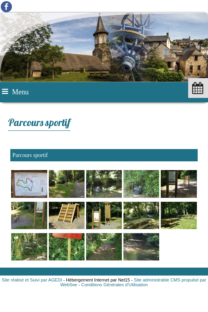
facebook (6, 6)
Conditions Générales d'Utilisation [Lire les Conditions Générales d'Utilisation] (114, 284)
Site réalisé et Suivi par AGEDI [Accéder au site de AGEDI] (32, 280)
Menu (20, 92)
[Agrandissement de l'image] (29, 196)
